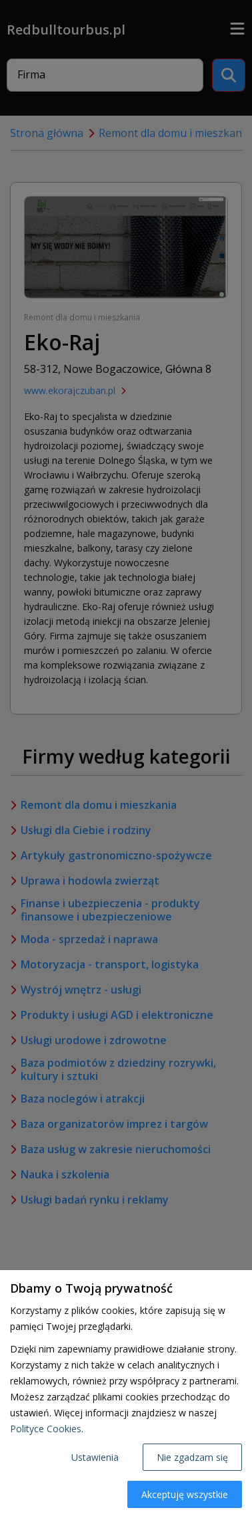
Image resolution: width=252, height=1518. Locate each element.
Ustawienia (95, 1457)
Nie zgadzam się (192, 1457)
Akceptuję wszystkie (184, 1494)
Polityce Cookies (45, 1428)
